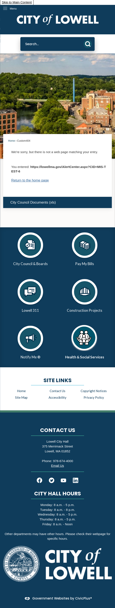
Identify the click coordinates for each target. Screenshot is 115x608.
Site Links (57, 380)
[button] (88, 44)
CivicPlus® (83, 598)
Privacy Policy (94, 397)
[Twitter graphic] (51, 480)
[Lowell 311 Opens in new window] (30, 297)
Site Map (21, 397)
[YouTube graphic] (63, 480)
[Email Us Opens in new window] (57, 465)
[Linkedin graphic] (75, 480)
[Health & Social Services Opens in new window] (85, 344)
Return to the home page (30, 180)
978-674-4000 (63, 461)
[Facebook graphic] (39, 480)
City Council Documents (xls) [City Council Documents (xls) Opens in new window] (33, 202)
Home (11, 140)
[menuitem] (57, 202)
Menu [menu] (13, 8)
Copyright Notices (94, 391)
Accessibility (57, 397)
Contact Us (57, 391)
